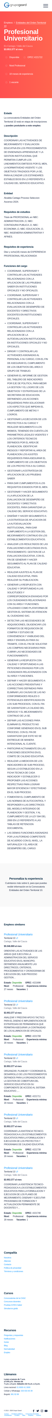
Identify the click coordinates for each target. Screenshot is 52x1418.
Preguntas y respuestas (13, 1335)
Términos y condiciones (13, 1271)
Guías (6, 1342)
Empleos (8, 22)
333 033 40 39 (26, 1391)
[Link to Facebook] (33, 1411)
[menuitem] (6, 1414)
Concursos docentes (12, 1301)
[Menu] (44, 5)
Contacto (7, 1264)
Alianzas (7, 1261)
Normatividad (9, 1349)
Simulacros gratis (11, 1308)
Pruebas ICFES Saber (13, 1305)
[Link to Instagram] (42, 1411)
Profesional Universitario (18, 934)
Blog (5, 1345)
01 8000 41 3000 (23, 1387)
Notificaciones (9, 1339)
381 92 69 (15, 1394)
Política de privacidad (12, 1268)
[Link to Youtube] (46, 1411)
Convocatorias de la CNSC (15, 1298)
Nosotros (7, 1258)
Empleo (7, 1352)
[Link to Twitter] (38, 1411)
